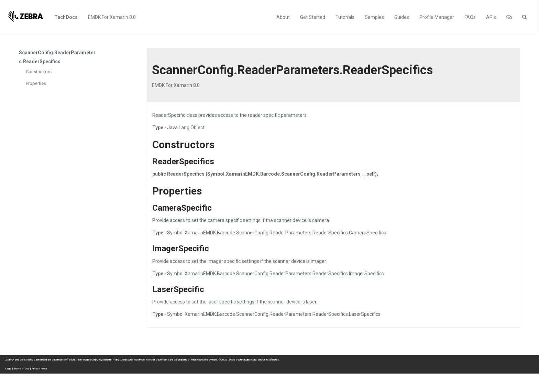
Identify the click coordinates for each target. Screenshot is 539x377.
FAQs (470, 17)
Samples (374, 17)
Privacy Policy (39, 368)
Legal (8, 368)
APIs (491, 17)
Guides (401, 17)
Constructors (39, 71)
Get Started (312, 17)
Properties (36, 83)
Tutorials (345, 17)
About (283, 17)
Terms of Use (21, 368)
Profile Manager (436, 17)
